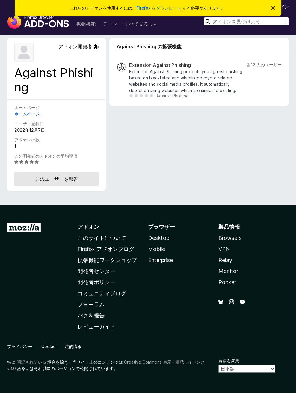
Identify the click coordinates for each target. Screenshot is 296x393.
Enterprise (160, 260)
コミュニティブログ (102, 293)
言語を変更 (228, 360)
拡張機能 (86, 24)
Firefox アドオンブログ (106, 249)
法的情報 (73, 346)
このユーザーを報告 (56, 179)
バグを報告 (91, 315)
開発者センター (96, 271)
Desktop (158, 238)
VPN (224, 249)
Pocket (227, 282)
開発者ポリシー (96, 282)
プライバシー (19, 346)
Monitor (228, 271)
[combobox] (246, 21)
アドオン (88, 227)
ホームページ (27, 113)
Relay (225, 260)
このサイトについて (102, 238)
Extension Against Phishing (160, 65)
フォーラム (91, 304)
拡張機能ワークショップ (107, 260)
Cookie (48, 346)
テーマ (110, 24)
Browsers (230, 238)
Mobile (156, 249)
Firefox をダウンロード (158, 7)
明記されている (31, 362)
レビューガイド (96, 326)
